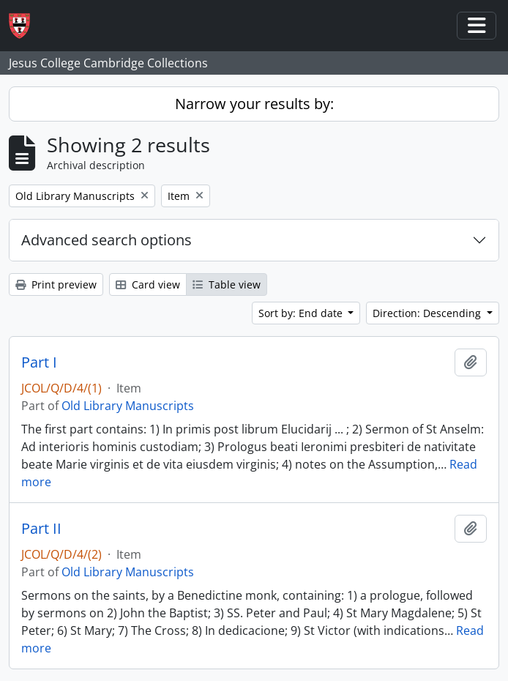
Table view (227, 284)
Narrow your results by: (254, 104)
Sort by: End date (301, 313)
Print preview (56, 284)
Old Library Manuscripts (127, 406)
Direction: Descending (428, 313)
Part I (39, 362)
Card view (148, 284)
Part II (41, 528)
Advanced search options (106, 240)
